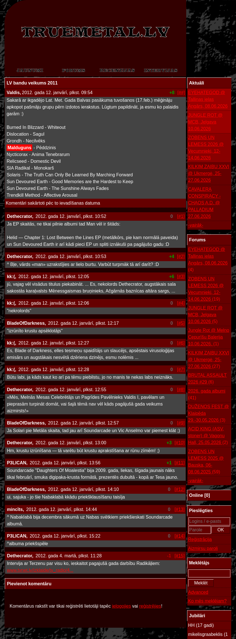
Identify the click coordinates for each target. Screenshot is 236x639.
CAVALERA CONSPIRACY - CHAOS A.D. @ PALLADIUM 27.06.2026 (204, 203)
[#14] (180, 536)
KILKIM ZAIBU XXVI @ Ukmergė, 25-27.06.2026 (208, 173)
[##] (181, 92)
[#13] (180, 509)
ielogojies (121, 606)
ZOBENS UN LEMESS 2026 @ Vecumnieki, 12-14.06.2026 (206, 147)
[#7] (181, 369)
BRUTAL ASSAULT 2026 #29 (207, 379)
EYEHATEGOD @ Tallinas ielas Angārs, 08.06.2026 (208, 99)
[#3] (181, 276)
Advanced (198, 592)
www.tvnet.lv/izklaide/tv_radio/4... (40, 570)
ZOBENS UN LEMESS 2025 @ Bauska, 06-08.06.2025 (206, 462)
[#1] (181, 216)
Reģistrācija (200, 539)
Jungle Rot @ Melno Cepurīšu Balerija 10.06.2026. (208, 337)
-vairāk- (195, 225)
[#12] (180, 489)
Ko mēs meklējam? (207, 601)
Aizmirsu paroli (203, 548)
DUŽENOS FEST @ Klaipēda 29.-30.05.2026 (208, 414)
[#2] (181, 256)
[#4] (181, 303)
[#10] (180, 442)
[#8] (181, 389)
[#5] (181, 323)
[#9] (181, 423)
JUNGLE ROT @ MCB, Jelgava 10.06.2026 (205, 122)
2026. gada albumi (207, 395)
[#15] (180, 555)
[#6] (181, 343)
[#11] (180, 462)
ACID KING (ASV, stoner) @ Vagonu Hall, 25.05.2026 (208, 436)
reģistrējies (150, 606)
